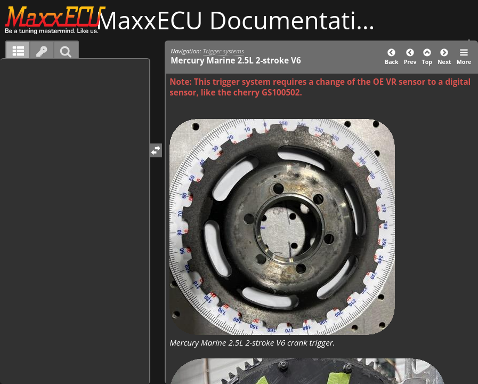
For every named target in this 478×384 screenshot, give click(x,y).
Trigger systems (223, 51)
